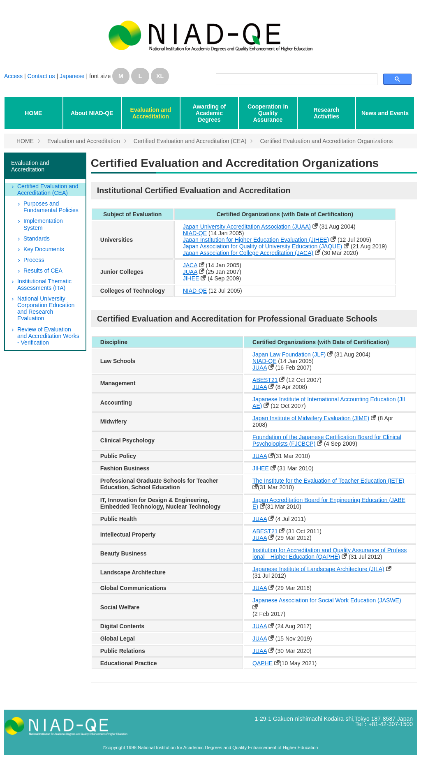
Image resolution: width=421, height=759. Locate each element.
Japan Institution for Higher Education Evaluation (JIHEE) (256, 239)
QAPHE (262, 663)
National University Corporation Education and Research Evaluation (45, 308)
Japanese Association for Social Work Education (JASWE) (326, 600)
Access (13, 76)
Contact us (42, 76)
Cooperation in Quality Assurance (268, 113)
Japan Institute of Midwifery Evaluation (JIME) (310, 418)
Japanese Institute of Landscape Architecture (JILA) (318, 569)
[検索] (296, 79)
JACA (190, 265)
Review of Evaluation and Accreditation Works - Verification (48, 336)
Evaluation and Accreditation (150, 113)
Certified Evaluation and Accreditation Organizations (326, 141)
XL (160, 76)
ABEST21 (265, 380)
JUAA (190, 271)
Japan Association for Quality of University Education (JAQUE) (262, 246)
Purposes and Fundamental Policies (51, 206)
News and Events (385, 113)
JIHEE (191, 278)
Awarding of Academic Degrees (209, 113)
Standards (36, 238)
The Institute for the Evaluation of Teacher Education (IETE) (328, 480)
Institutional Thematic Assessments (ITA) (44, 284)
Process (33, 260)
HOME (33, 113)
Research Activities (326, 113)
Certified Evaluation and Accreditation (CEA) (190, 141)
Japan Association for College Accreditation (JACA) (248, 253)
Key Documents (43, 249)
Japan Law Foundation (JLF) (289, 354)
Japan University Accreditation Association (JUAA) (247, 226)
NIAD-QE (195, 233)
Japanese (72, 76)
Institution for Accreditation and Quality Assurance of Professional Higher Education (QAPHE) (329, 553)
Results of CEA (42, 270)
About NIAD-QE (92, 113)
